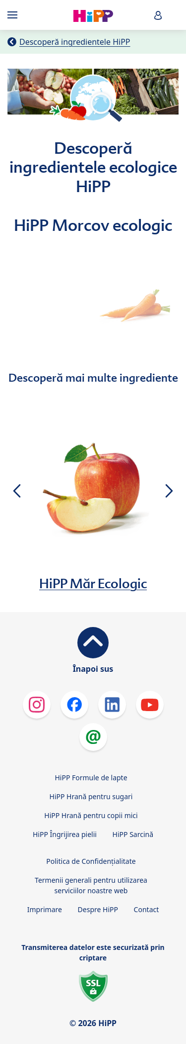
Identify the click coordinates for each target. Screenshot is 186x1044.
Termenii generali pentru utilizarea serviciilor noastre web (91, 885)
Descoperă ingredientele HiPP (74, 41)
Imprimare (44, 909)
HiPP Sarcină (133, 834)
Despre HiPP (98, 909)
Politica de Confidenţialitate (90, 861)
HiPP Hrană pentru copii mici (90, 815)
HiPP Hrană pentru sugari (91, 796)
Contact (146, 909)
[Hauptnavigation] (14, 15)
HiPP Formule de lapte (91, 777)
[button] (158, 15)
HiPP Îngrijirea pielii (65, 834)
